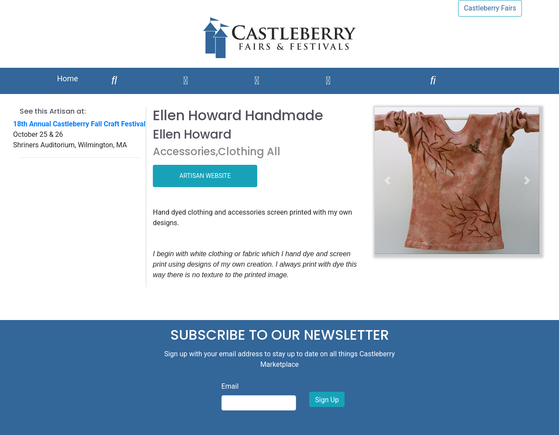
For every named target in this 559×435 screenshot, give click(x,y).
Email (230, 386)
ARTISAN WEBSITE (205, 175)
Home (67, 78)
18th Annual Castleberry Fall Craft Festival (79, 124)
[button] (387, 180)
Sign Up (327, 400)
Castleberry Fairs (490, 8)
